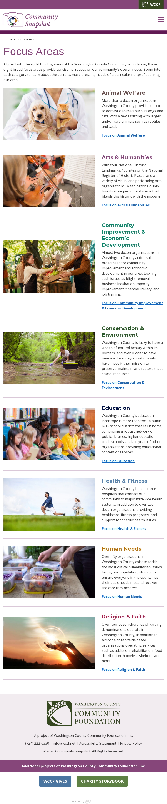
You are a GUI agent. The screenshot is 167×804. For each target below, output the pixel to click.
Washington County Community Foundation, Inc (93, 735)
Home (7, 39)
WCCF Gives (55, 781)
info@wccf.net (64, 743)
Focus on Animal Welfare (123, 135)
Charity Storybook (102, 781)
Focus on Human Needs (122, 596)
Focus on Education (118, 460)
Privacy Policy (131, 743)
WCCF (151, 4)
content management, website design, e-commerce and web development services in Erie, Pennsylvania (83, 801)
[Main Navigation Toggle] (161, 19)
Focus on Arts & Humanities (126, 205)
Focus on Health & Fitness (124, 528)
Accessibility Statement (97, 743)
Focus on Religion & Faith (123, 669)
